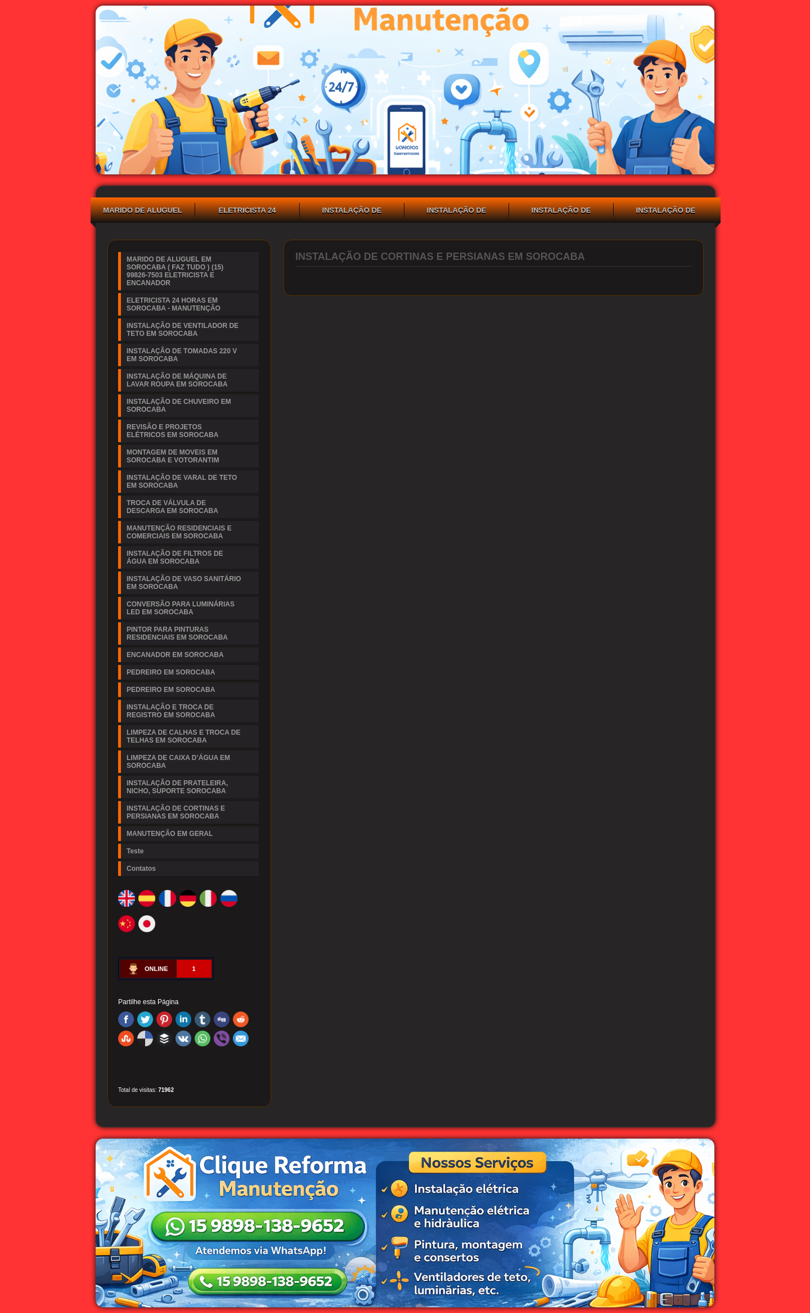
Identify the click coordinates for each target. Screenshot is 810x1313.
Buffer (164, 1038)
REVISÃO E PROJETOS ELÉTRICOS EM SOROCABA (172, 431)
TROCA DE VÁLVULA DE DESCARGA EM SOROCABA (172, 507)
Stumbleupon (126, 1038)
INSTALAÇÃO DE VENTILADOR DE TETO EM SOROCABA (351, 211)
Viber (222, 1038)
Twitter (145, 1019)
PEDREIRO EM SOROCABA (171, 672)
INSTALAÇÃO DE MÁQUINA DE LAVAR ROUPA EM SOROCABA (561, 211)
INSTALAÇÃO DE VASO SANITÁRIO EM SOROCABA (184, 583)
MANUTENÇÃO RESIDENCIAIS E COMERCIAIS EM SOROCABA (179, 532)
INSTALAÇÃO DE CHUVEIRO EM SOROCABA (666, 211)
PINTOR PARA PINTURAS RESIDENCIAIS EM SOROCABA (177, 633)
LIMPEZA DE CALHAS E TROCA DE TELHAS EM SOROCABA (183, 736)
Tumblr (202, 1019)
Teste (135, 851)
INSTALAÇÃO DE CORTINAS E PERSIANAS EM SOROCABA (176, 812)
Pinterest (164, 1019)
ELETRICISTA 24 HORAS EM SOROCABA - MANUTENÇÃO (247, 211)
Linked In (183, 1019)
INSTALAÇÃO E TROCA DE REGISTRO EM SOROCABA (171, 711)
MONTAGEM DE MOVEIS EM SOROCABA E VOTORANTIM (173, 456)
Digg (222, 1019)
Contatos (141, 869)
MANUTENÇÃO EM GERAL (170, 834)
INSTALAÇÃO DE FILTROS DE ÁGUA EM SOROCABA (175, 557)
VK (183, 1038)
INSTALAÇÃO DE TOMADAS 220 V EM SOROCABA (456, 211)
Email (241, 1038)
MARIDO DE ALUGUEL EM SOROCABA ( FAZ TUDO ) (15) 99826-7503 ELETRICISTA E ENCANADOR (142, 211)
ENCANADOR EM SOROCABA (175, 655)
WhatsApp (202, 1038)
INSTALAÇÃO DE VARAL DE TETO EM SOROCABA (182, 481)
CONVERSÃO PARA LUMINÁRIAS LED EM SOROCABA (181, 608)
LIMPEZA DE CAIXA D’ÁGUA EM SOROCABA (178, 762)
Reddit (241, 1019)
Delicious (145, 1038)
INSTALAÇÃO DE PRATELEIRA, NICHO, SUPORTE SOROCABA (177, 787)
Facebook (126, 1019)
